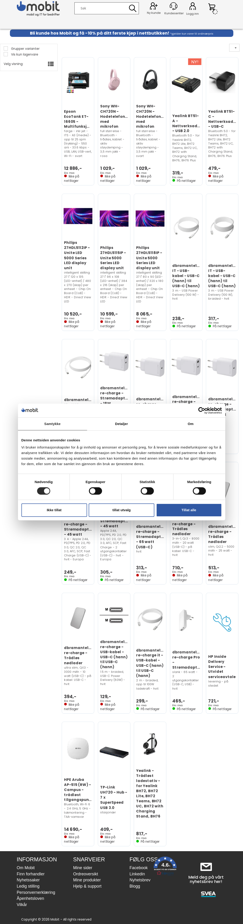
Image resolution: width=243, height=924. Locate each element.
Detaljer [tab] (121, 424)
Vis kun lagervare (24, 54)
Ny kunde (154, 13)
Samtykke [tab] (52, 424)
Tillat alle (189, 510)
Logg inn (192, 7)
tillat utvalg (121, 510)
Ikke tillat (54, 510)
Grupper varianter (25, 48)
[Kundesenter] (173, 6)
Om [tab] (190, 424)
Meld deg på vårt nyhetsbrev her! (206, 879)
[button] (165, 867)
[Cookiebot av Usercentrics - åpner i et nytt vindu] (202, 410)
